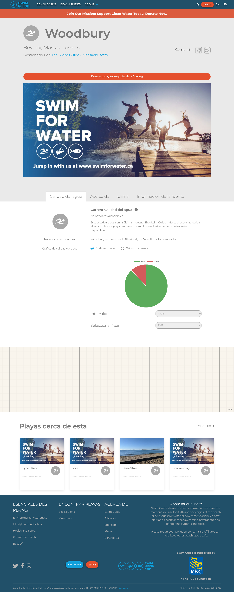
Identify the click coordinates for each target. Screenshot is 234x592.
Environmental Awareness (30, 517)
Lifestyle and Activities (27, 524)
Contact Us (111, 537)
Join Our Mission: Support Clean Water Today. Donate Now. (117, 14)
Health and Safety (24, 530)
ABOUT (89, 4)
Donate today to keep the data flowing (117, 76)
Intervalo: (99, 314)
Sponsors (110, 524)
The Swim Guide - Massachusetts (79, 55)
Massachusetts (62, 47)
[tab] (66, 196)
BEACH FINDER (70, 4)
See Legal (123, 588)
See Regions (67, 511)
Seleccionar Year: (105, 325)
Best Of (18, 543)
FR (225, 4)
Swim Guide (112, 511)
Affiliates (110, 518)
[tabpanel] (117, 269)
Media (108, 531)
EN (218, 4)
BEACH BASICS (46, 4)
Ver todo (206, 426)
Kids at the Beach (24, 537)
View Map (65, 518)
